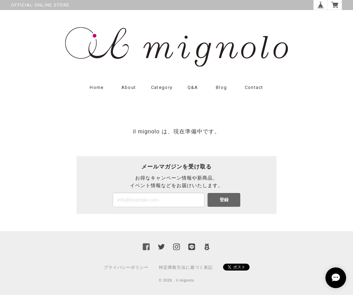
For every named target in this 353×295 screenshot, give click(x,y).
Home (96, 87)
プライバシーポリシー (126, 267)
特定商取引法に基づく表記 (186, 267)
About (128, 87)
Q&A (193, 87)
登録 (224, 199)
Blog (221, 87)
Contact (254, 87)
